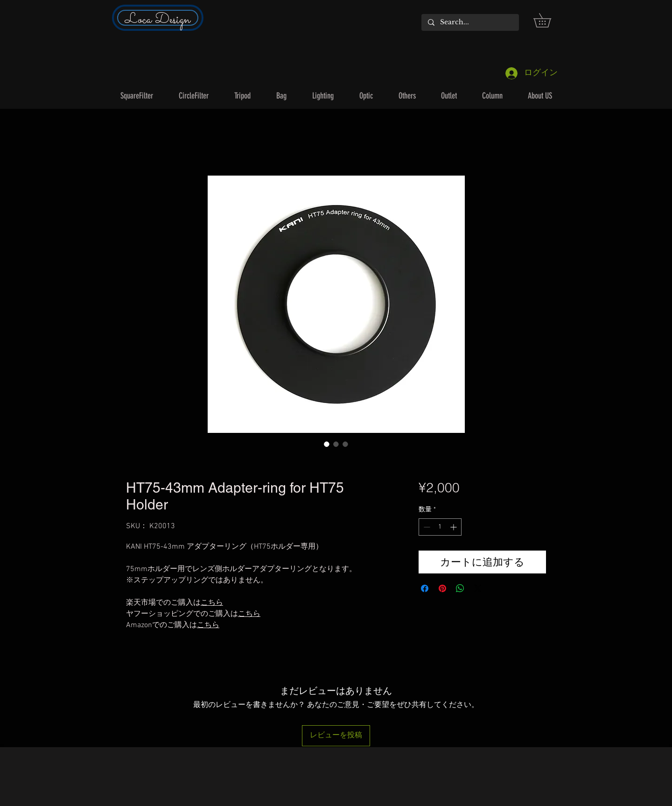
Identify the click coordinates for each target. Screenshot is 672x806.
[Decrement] (426, 527)
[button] (549, 20)
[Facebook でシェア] (424, 588)
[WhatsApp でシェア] (460, 588)
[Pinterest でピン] (442, 588)
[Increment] (454, 527)
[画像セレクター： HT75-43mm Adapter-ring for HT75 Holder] (326, 444)
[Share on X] (477, 588)
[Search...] (469, 22)
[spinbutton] (440, 527)
